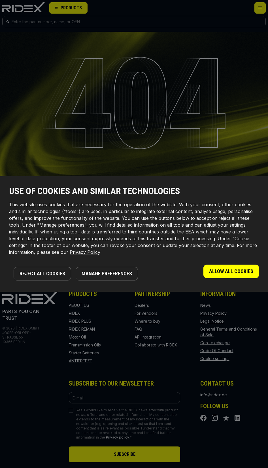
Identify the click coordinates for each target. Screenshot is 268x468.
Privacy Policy (85, 252)
